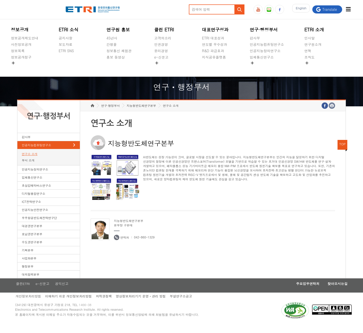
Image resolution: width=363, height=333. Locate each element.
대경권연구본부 (32, 233)
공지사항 (65, 38)
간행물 (112, 44)
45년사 (112, 38)
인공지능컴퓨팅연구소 (267, 44)
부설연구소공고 (186, 304)
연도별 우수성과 (214, 44)
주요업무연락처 (298, 291)
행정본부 (28, 274)
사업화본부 (29, 266)
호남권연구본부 (32, 241)
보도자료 (65, 44)
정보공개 (19, 29)
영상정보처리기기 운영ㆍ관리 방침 (145, 304)
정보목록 (17, 50)
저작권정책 (107, 304)
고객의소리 (162, 38)
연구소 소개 (29, 161)
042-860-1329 (144, 245)
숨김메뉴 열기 (13, 63)
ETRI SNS (66, 50)
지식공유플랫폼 (214, 57)
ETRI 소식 (68, 29)
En (300, 9)
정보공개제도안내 (24, 38)
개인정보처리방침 (30, 304)
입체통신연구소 (262, 57)
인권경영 (161, 44)
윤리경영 (161, 50)
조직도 (309, 57)
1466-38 (89, 314)
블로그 (268, 9)
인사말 (309, 38)
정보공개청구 (21, 57)
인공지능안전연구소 (35, 217)
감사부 (255, 38)
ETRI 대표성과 (213, 38)
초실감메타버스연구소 (267, 68)
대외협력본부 (30, 282)
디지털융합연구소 (33, 201)
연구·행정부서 (264, 29)
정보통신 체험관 (119, 50)
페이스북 (279, 9)
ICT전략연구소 (31, 209)
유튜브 (258, 9)
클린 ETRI (164, 29)
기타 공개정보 (315, 68)
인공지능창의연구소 (265, 50)
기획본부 (28, 258)
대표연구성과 (215, 29)
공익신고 (161, 68)
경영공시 (17, 68)
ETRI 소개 (314, 29)
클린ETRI (24, 291)
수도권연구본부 (32, 249)
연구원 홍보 (118, 29)
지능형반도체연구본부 (141, 113)
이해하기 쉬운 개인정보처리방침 (71, 304)
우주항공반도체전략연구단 (39, 225)
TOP (342, 151)
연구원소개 (313, 44)
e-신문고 (161, 57)
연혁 (307, 50)
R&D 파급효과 (213, 50)
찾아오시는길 (330, 291)
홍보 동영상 (116, 57)
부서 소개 (28, 168)
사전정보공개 (21, 44)
